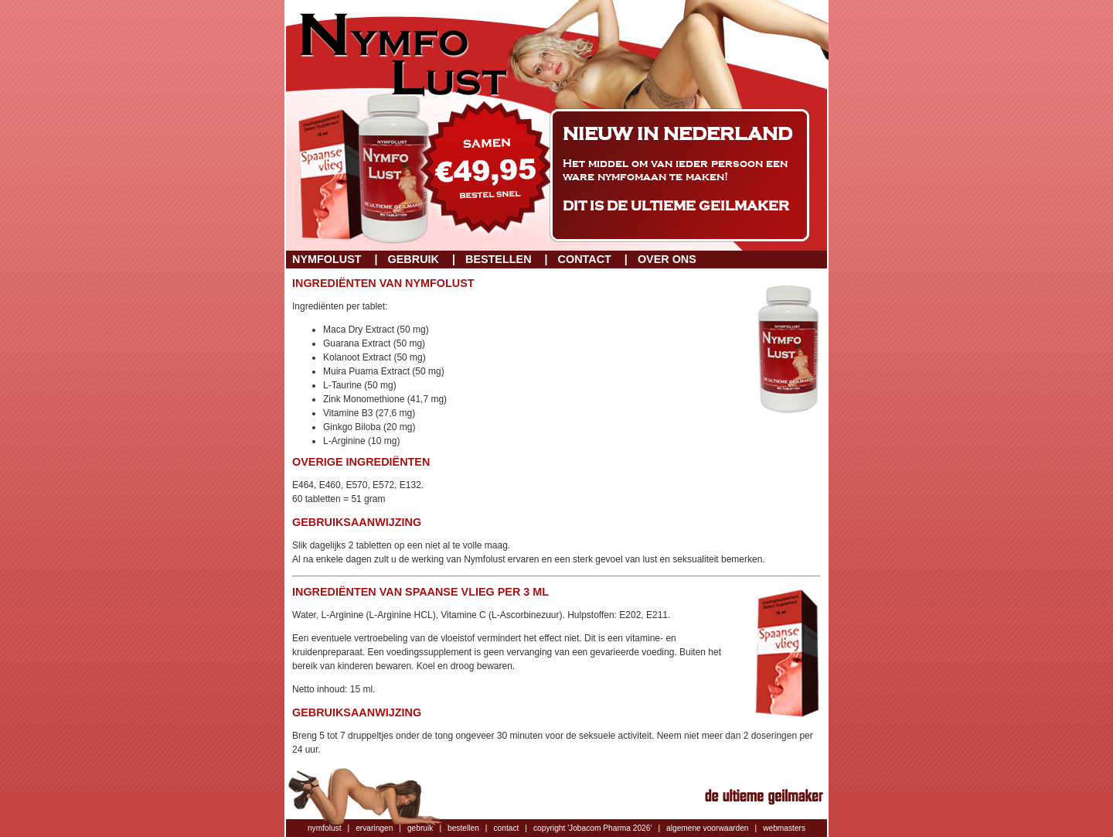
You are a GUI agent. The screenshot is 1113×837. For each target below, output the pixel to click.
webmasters (784, 828)
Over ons (667, 259)
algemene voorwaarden (707, 828)
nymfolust (325, 828)
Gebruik (413, 259)
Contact (584, 259)
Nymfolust (327, 259)
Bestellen (498, 259)
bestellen (463, 828)
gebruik (420, 828)
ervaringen (374, 828)
